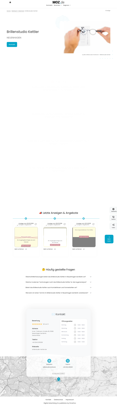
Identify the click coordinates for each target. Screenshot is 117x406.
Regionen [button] (66, 5)
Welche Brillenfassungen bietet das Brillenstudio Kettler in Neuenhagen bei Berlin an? (56, 278)
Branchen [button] (57, 5)
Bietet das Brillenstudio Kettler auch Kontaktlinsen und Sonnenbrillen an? (51, 289)
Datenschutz (58, 400)
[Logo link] (58, 2)
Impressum (70, 400)
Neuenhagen (14, 37)
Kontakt (12, 44)
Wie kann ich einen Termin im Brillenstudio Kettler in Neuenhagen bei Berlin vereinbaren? (57, 294)
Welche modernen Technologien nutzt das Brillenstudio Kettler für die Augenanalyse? (56, 283)
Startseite (49, 5)
